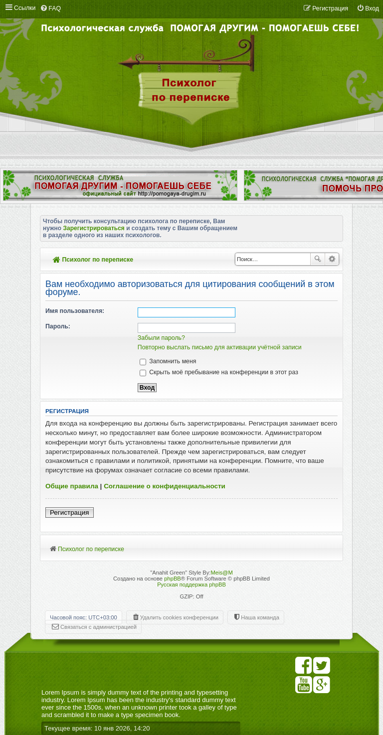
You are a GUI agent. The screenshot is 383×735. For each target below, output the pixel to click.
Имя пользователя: (74, 310)
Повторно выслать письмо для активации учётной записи (220, 347)
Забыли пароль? (161, 337)
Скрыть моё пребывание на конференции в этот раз (219, 372)
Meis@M (221, 573)
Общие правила (71, 486)
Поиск (317, 259)
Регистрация (69, 512)
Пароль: (57, 326)
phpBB (172, 579)
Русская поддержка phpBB (191, 585)
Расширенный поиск (332, 259)
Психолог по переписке (93, 259)
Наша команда (260, 617)
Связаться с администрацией (98, 627)
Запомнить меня (168, 361)
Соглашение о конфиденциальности (164, 486)
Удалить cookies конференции (179, 617)
